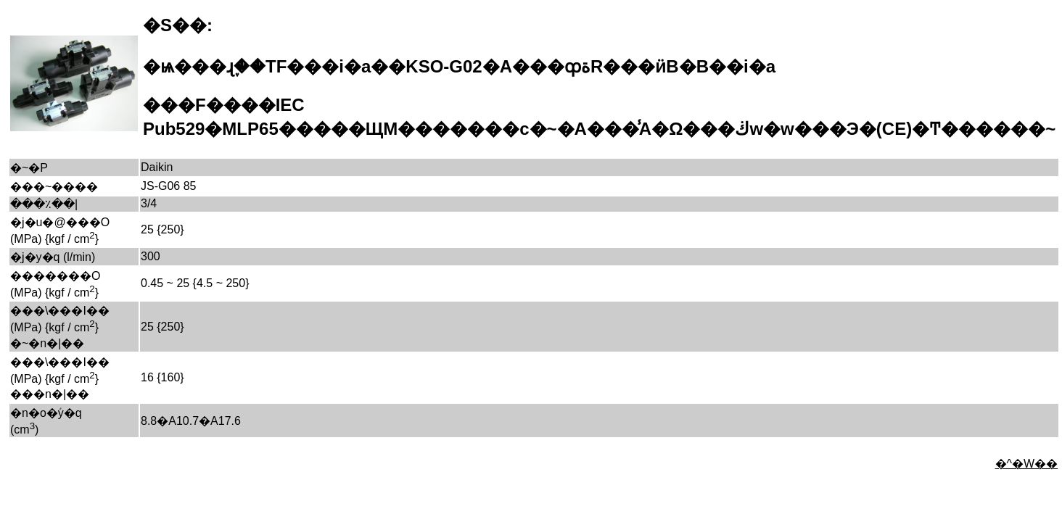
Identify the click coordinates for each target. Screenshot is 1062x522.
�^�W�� (1026, 463)
